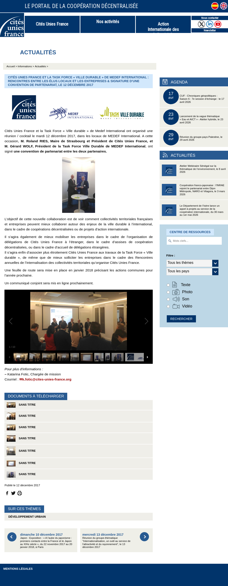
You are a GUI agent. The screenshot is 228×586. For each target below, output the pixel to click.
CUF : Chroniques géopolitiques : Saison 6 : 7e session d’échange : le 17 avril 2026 (193, 96)
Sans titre (21, 405)
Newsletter (210, 30)
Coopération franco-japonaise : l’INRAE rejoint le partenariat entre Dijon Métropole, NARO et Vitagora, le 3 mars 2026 (193, 191)
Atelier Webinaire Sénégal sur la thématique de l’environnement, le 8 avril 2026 (194, 172)
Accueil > (12, 66)
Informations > (26, 66)
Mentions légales (18, 568)
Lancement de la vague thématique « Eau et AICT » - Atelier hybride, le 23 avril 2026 (193, 117)
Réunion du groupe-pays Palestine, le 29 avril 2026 (192, 137)
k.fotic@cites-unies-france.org (46, 379)
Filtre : (170, 255)
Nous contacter (209, 18)
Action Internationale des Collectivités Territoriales (163, 27)
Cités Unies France (52, 24)
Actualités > (41, 66)
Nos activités (107, 21)
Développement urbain (26, 516)
